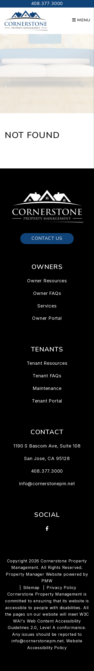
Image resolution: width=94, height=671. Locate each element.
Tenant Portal (47, 401)
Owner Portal (47, 318)
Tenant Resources (47, 363)
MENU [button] (81, 20)
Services (46, 305)
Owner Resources (47, 280)
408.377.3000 (47, 4)
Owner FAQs (47, 293)
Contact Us (47, 238)
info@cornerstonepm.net (47, 483)
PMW (46, 580)
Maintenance (47, 388)
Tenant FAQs (47, 375)
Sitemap (31, 587)
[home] (26, 20)
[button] (47, 528)
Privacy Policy (61, 587)
